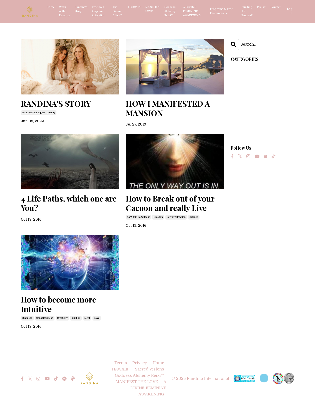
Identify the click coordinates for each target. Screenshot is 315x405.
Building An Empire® (247, 11)
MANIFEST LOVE (152, 9)
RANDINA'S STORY (56, 103)
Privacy (139, 363)
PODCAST (134, 7)
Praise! (261, 7)
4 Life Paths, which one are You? (69, 203)
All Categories (244, 67)
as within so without (138, 217)
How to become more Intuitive (58, 304)
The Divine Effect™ (117, 11)
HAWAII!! (121, 369)
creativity (62, 318)
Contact (275, 7)
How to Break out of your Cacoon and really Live (170, 203)
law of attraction (176, 217)
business (27, 318)
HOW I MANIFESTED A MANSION (168, 108)
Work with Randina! (64, 11)
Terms (120, 363)
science (194, 217)
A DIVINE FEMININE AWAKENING (192, 11)
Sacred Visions (149, 369)
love (96, 318)
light (87, 318)
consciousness (44, 318)
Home (51, 7)
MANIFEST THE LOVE (136, 382)
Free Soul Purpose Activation (98, 11)
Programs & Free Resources (221, 11)
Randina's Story (81, 9)
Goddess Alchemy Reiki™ (170, 11)
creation (158, 217)
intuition (75, 318)
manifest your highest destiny (38, 112)
